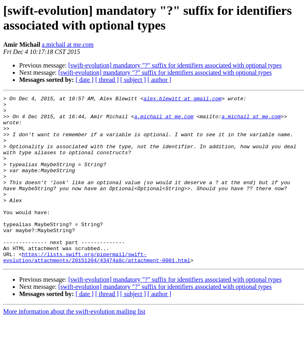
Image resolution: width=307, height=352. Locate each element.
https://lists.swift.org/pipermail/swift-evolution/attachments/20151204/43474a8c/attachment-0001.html (96, 290)
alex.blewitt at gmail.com (182, 99)
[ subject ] (133, 79)
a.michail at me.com (68, 44)
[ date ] (85, 79)
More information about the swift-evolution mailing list (74, 345)
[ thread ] (107, 79)
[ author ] (159, 79)
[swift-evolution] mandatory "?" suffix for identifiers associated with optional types (175, 65)
